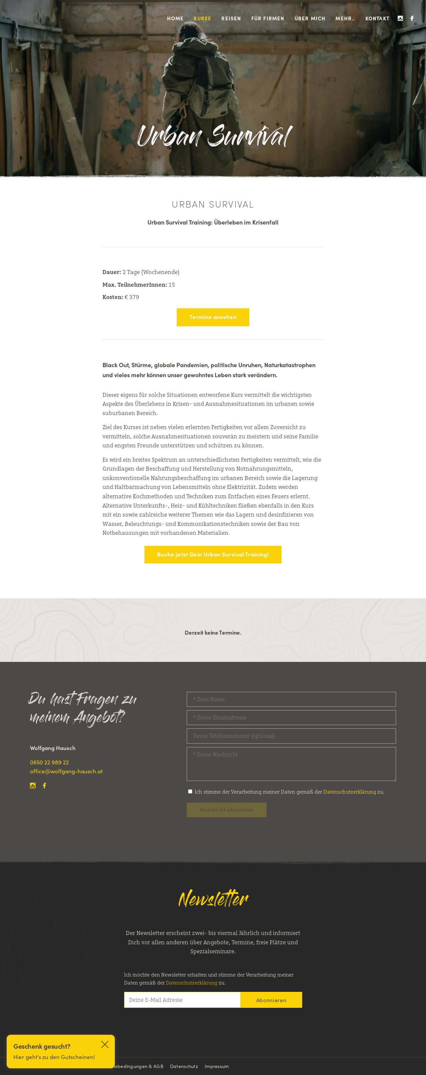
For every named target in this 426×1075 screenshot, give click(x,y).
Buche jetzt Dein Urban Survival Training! (213, 554)
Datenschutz (184, 1066)
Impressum (217, 1066)
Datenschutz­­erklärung (191, 983)
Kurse (202, 18)
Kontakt (377, 18)
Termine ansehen (213, 317)
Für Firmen (268, 18)
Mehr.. (345, 18)
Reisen (231, 18)
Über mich (310, 18)
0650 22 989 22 (49, 762)
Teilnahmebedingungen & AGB (129, 1066)
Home (175, 18)
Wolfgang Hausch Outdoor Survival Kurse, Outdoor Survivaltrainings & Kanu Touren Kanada (35, 18)
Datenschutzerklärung (349, 792)
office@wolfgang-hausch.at (66, 771)
